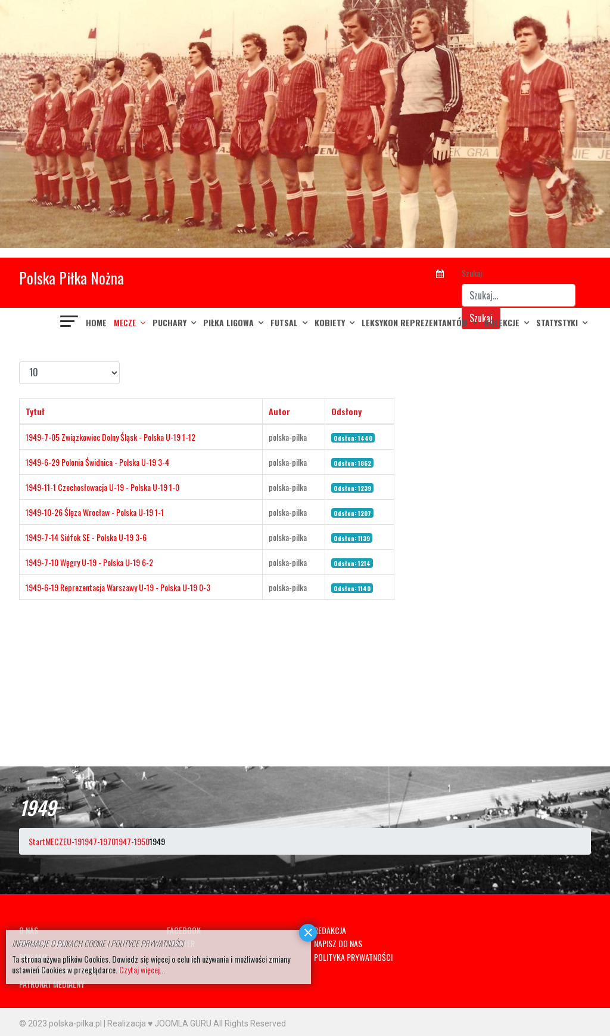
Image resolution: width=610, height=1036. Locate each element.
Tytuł (35, 411)
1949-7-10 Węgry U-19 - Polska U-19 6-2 (89, 562)
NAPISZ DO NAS (338, 943)
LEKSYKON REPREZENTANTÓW (415, 322)
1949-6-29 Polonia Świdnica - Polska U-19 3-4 (97, 462)
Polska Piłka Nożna (71, 278)
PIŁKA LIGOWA (228, 322)
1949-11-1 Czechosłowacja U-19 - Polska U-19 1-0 (102, 487)
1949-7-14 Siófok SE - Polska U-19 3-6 (86, 537)
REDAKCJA (330, 930)
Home (96, 322)
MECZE (125, 322)
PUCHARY (169, 322)
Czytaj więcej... (142, 969)
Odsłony (346, 411)
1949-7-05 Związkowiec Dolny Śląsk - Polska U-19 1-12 (110, 437)
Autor (279, 411)
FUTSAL (284, 322)
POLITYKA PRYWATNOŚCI (353, 957)
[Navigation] (69, 323)
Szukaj (472, 273)
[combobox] (518, 295)
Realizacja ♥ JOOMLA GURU (159, 1023)
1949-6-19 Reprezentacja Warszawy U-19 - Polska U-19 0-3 (118, 587)
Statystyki (557, 322)
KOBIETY (330, 322)
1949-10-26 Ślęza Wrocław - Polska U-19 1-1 (95, 512)
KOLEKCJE (501, 322)
